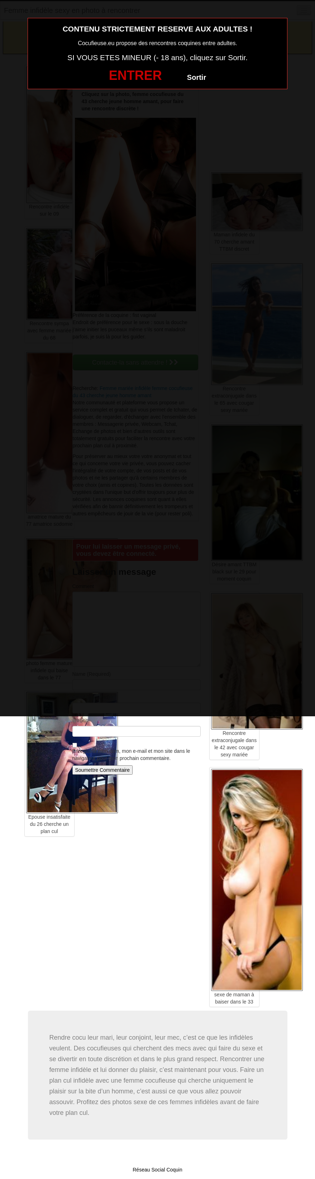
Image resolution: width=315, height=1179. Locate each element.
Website (81, 720)
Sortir (196, 77)
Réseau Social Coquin (157, 1170)
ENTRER (135, 75)
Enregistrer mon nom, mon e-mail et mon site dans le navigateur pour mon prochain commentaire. (131, 754)
